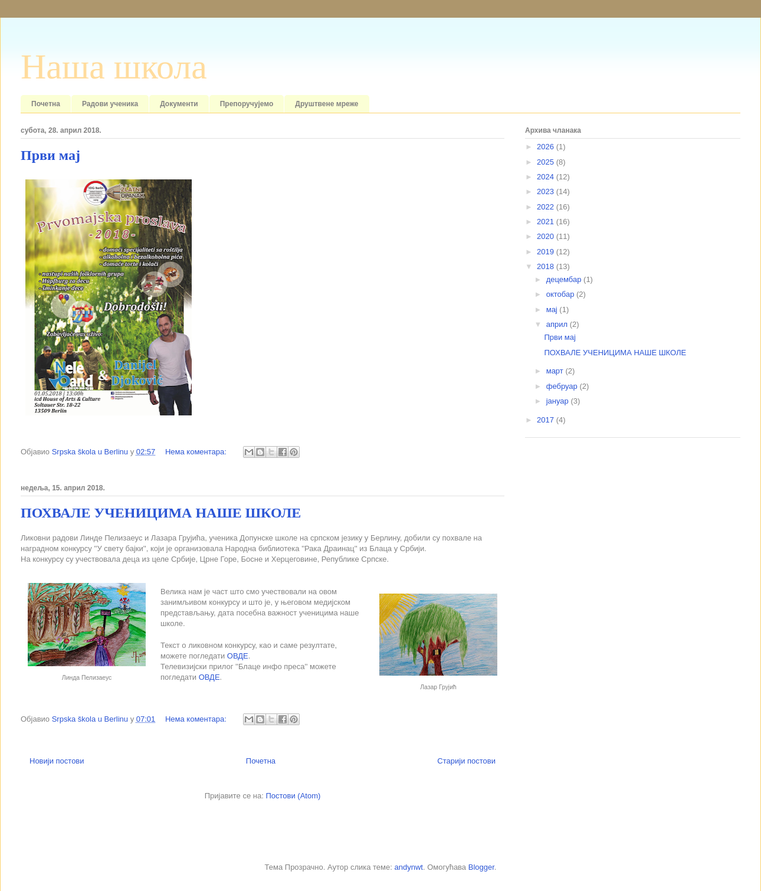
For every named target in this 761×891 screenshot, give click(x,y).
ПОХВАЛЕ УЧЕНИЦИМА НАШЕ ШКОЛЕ (161, 512)
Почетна (45, 104)
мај (553, 309)
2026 (546, 146)
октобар (561, 294)
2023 (546, 191)
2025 (546, 162)
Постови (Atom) (292, 795)
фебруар (563, 386)
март (556, 370)
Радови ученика (110, 104)
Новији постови (56, 760)
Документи (179, 104)
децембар (564, 279)
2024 (546, 176)
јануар (558, 401)
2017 (546, 419)
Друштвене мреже (326, 104)
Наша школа (114, 66)
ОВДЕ (237, 655)
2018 (546, 266)
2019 (546, 251)
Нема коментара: (197, 451)
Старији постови (466, 760)
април (558, 324)
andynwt (408, 867)
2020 (546, 236)
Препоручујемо (247, 104)
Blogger (481, 867)
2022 (546, 206)
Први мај (50, 155)
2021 (546, 221)
